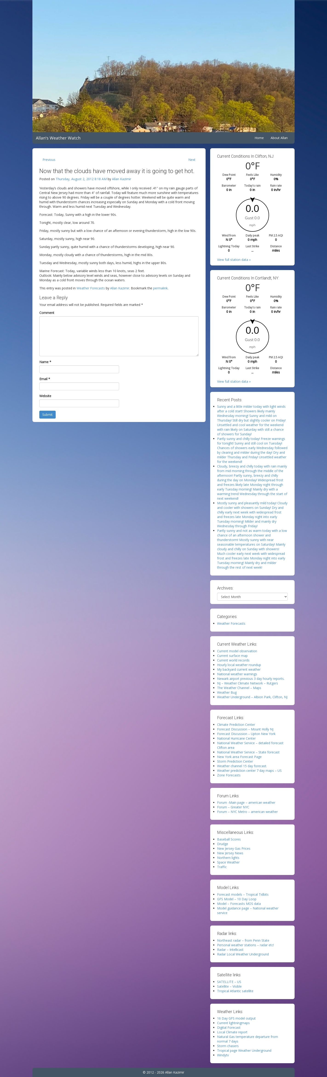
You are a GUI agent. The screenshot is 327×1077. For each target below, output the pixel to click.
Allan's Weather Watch (58, 138)
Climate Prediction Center (236, 724)
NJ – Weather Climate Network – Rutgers (247, 683)
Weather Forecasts (91, 288)
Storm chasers (228, 1046)
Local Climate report (232, 1032)
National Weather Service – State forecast (248, 752)
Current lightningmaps (233, 1023)
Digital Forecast (229, 1027)
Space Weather (228, 862)
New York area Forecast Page (239, 757)
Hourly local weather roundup (239, 665)
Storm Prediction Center (235, 761)
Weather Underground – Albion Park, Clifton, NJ (252, 697)
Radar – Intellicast (230, 949)
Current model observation (237, 651)
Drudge (222, 844)
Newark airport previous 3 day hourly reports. (250, 678)
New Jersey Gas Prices (233, 848)
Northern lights (228, 857)
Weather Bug (227, 692)
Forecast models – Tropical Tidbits (243, 894)
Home (259, 138)
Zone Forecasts (229, 775)
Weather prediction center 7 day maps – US (249, 770)
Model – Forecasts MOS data (239, 903)
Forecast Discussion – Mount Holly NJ (245, 729)
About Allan (279, 138)
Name (45, 362)
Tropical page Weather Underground (244, 1050)
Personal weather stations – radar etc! (245, 945)
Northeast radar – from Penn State (243, 940)
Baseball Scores (229, 839)
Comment (46, 313)
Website (45, 396)
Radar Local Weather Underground (243, 954)
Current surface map (232, 655)
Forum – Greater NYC (233, 807)
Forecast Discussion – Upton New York (246, 734)
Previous (49, 159)
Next (191, 159)
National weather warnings (237, 674)
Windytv (223, 1055)
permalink (160, 288)
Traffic (222, 867)
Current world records (233, 660)
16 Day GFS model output (236, 1018)
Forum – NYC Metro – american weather (247, 811)
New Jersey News (230, 853)
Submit (47, 414)
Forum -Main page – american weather (246, 802)
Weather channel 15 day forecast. (242, 766)
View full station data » (234, 259)
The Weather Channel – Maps (239, 688)
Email (44, 379)
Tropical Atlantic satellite (235, 991)
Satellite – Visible (229, 986)
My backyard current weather (239, 669)
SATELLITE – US (229, 982)
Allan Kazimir (121, 179)
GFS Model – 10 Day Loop (236, 899)
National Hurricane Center (236, 738)
